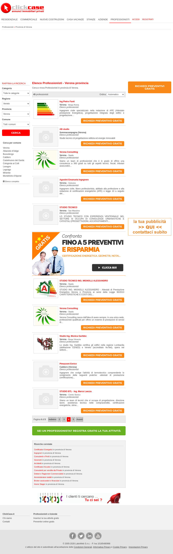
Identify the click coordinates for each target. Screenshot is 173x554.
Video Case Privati (98, 536)
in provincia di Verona (52, 449)
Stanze (91, 19)
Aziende (103, 19)
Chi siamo (7, 518)
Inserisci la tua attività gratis (46, 518)
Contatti (6, 521)
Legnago (7, 169)
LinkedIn (89, 536)
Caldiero (7, 157)
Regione (6, 99)
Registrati (147, 19)
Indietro (52, 419)
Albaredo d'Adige (11, 151)
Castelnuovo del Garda (13, 160)
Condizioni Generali (83, 547)
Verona (6, 148)
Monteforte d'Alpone (12, 176)
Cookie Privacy (120, 547)
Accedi (136, 19)
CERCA (16, 132)
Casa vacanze (75, 19)
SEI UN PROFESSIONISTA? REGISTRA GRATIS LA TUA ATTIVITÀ (79, 430)
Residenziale (9, 19)
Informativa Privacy (102, 547)
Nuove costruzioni (52, 19)
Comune (6, 119)
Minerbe (6, 173)
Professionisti (120, 19)
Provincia (6, 109)
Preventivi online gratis (43, 521)
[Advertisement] (86, 55)
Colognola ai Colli (11, 163)
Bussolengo (8, 154)
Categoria (7, 88)
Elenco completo (11, 181)
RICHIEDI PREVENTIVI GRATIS (149, 87)
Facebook (72, 536)
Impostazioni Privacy (138, 547)
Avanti (79, 419)
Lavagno (7, 166)
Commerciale (28, 19)
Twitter (81, 536)
